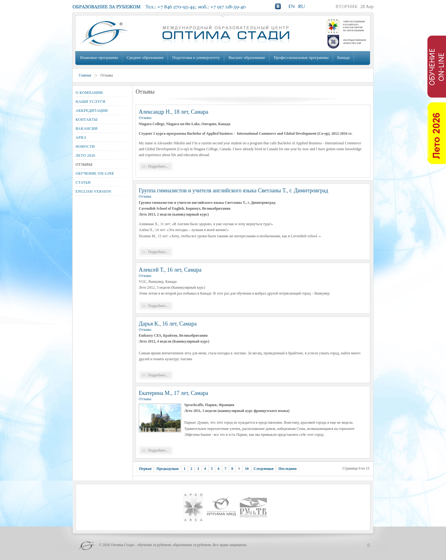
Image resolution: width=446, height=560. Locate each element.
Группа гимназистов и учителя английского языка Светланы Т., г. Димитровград (233, 190)
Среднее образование (145, 57)
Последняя (287, 468)
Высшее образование (247, 57)
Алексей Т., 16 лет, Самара (170, 270)
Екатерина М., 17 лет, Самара (173, 393)
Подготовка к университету (196, 57)
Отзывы (145, 118)
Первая (145, 468)
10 (247, 468)
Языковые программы (99, 57)
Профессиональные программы (301, 57)
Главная (85, 75)
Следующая (263, 468)
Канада (343, 57)
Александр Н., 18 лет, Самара (173, 112)
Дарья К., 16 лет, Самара (168, 324)
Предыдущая (167, 468)
